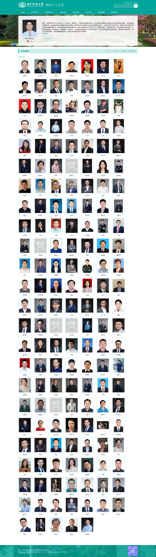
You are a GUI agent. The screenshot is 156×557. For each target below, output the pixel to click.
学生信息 (89, 12)
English (135, 3)
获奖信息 (63, 12)
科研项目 (124, 51)
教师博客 (114, 12)
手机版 (64, 552)
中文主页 (108, 51)
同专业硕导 (47, 38)
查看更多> (45, 33)
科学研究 (35, 12)
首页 (23, 12)
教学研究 (50, 12)
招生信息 (76, 12)
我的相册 (101, 12)
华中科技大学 (128, 3)
